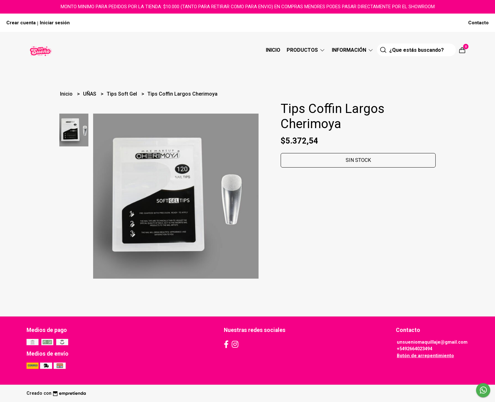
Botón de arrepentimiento (425, 355)
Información (353, 50)
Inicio (273, 50)
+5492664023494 (414, 349)
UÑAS (90, 94)
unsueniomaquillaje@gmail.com (432, 342)
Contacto (478, 23)
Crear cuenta (21, 23)
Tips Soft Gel (122, 94)
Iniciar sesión (55, 23)
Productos (306, 50)
